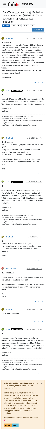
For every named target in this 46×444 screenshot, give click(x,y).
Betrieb (6, 26)
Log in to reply (37, 30)
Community (27, 4)
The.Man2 (9, 38)
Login (15, 425)
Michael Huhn (11, 269)
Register (8, 425)
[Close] (41, 383)
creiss (8, 90)
